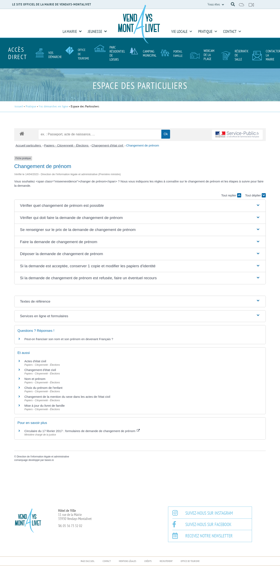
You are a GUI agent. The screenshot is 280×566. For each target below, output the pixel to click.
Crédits (148, 561)
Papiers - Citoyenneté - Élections (66, 145)
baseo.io (49, 460)
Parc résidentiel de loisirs (117, 53)
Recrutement (166, 561)
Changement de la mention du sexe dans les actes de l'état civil (67, 396)
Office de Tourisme (190, 561)
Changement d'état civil (107, 145)
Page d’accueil (87, 561)
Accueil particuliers (29, 145)
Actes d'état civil (35, 361)
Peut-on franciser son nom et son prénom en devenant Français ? (68, 339)
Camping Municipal (149, 53)
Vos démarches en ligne (53, 106)
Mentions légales (127, 561)
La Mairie (72, 31)
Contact (232, 31)
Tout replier (231, 195)
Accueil (18, 106)
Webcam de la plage (209, 55)
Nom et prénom (34, 379)
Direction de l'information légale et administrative (43, 456)
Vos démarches (55, 55)
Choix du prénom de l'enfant (43, 387)
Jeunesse (97, 31)
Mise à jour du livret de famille (44, 405)
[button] (233, 4)
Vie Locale (181, 31)
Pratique (207, 31)
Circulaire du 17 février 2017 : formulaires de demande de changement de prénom (82, 431)
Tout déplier (255, 195)
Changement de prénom (142, 145)
